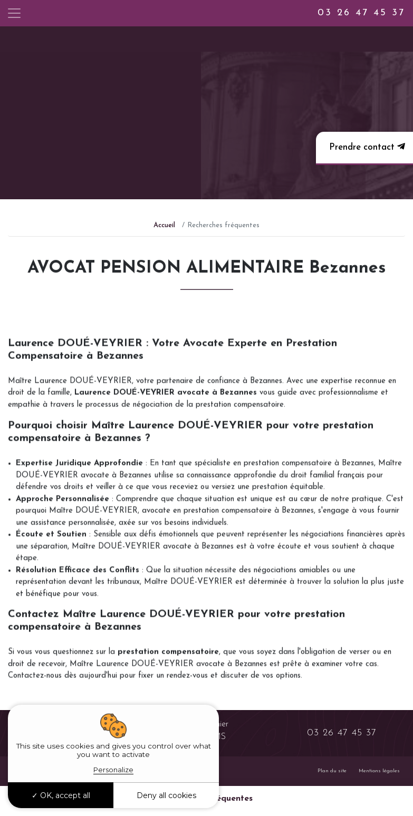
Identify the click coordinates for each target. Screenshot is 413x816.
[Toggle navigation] (14, 13)
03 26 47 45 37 (361, 13)
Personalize (113, 769)
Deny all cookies (166, 795)
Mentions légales (379, 771)
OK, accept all (61, 795)
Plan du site (332, 771)
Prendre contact (365, 147)
